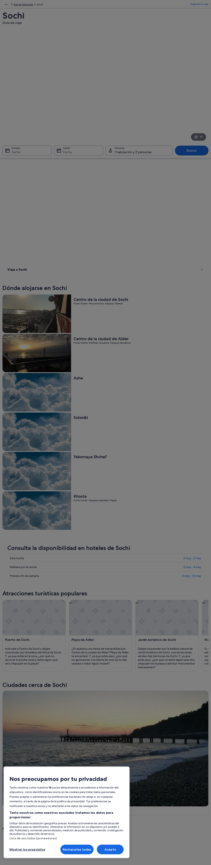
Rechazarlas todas (77, 849)
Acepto (110, 849)
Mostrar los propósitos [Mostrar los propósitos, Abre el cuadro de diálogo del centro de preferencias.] (27, 849)
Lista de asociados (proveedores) (33, 838)
